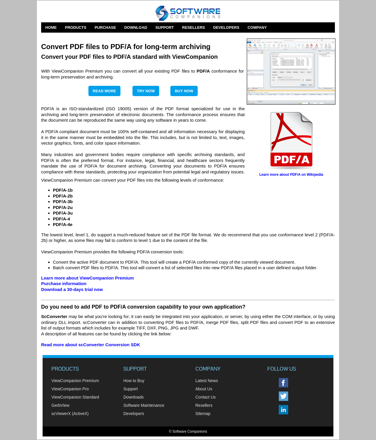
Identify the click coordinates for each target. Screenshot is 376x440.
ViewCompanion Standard (75, 397)
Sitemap (202, 413)
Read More (104, 91)
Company (257, 27)
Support (164, 27)
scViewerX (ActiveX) (70, 413)
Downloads (133, 397)
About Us (203, 389)
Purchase (105, 27)
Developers (226, 27)
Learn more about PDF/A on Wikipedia (291, 175)
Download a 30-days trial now (72, 289)
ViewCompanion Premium (75, 380)
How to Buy (134, 380)
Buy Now (184, 91)
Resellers (193, 27)
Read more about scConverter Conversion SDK (90, 344)
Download (135, 27)
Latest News (206, 380)
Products (75, 27)
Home (51, 27)
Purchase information (63, 283)
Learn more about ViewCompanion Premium (87, 277)
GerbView (60, 405)
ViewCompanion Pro (70, 389)
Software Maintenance (143, 405)
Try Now (146, 91)
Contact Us (205, 397)
